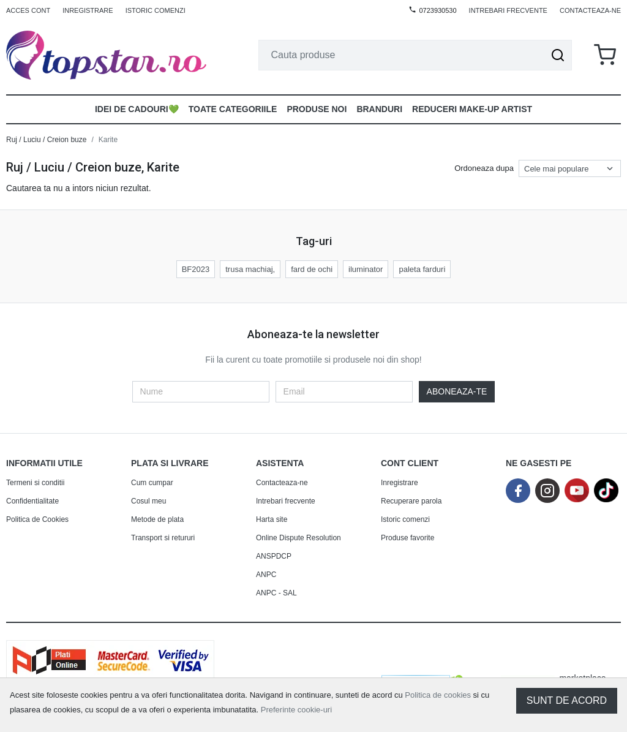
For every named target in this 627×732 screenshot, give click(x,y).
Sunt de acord (567, 700)
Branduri (379, 109)
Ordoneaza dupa (484, 168)
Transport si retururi (163, 538)
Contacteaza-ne (590, 10)
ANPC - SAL (276, 593)
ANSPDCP (273, 556)
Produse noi (317, 109)
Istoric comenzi (156, 10)
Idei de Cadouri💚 (137, 109)
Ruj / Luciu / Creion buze (46, 139)
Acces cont (28, 10)
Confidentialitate (32, 501)
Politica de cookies (438, 695)
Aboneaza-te (457, 391)
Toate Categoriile (233, 109)
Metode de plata (157, 519)
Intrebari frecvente (508, 10)
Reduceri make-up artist (472, 109)
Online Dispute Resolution (298, 538)
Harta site (271, 519)
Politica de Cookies (37, 519)
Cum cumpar (152, 482)
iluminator (365, 269)
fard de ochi (311, 269)
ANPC (266, 574)
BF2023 (196, 269)
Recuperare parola (411, 501)
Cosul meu (148, 501)
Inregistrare (87, 10)
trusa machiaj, (250, 269)
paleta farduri (422, 269)
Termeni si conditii (35, 482)
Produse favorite (407, 538)
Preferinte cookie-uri (296, 709)
